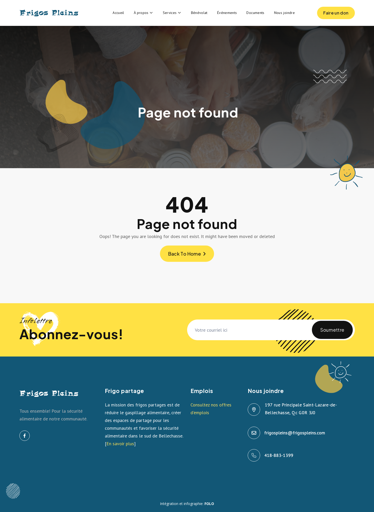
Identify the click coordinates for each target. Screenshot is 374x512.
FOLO (209, 503)
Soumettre (332, 333)
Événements (227, 12)
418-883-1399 (279, 455)
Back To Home (187, 254)
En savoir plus (120, 444)
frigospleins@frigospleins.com (295, 433)
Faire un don (336, 14)
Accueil (118, 12)
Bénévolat (199, 12)
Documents (255, 12)
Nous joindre (284, 12)
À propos (141, 12)
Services (170, 12)
